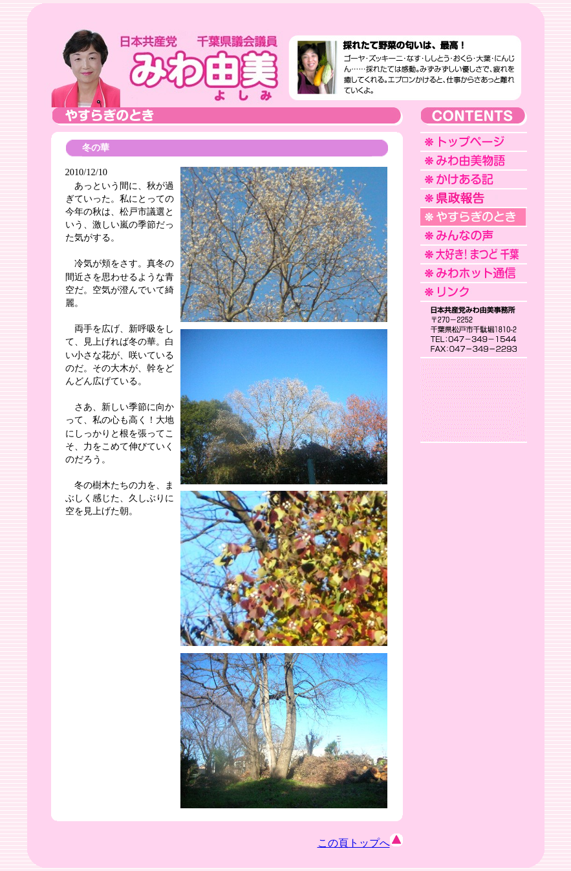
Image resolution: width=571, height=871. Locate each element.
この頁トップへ (360, 842)
